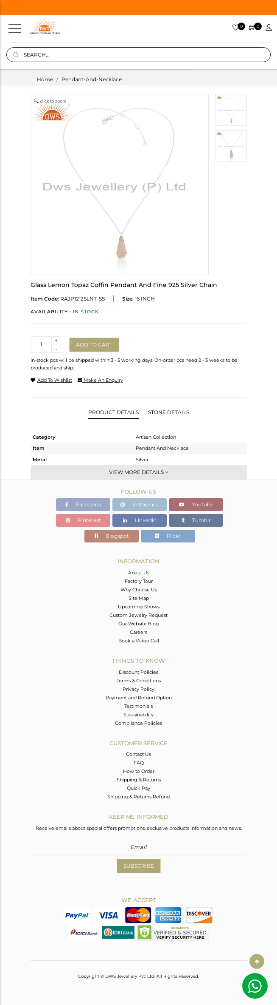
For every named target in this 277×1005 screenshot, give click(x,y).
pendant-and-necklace (92, 79)
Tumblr (196, 520)
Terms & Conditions (139, 681)
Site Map (139, 598)
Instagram (139, 504)
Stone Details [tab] (168, 412)
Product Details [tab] (113, 412)
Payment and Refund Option (139, 698)
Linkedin (140, 520)
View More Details (138, 472)
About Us (138, 573)
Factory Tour (139, 581)
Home (45, 79)
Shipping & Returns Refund (138, 797)
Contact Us (138, 754)
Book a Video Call (138, 641)
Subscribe (138, 866)
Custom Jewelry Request (138, 615)
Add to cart (94, 344)
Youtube (196, 504)
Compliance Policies (138, 723)
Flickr (168, 536)
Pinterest (83, 520)
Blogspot (111, 536)
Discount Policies (138, 672)
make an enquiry (100, 380)
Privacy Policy (138, 689)
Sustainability (138, 715)
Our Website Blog (138, 624)
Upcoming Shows (138, 607)
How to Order (138, 771)
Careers (138, 632)
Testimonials (138, 706)
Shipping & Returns (139, 780)
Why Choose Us (138, 590)
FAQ (139, 763)
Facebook (83, 504)
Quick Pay (138, 788)
